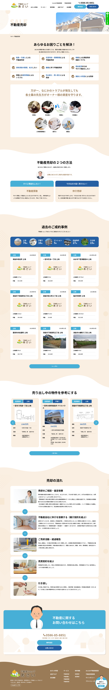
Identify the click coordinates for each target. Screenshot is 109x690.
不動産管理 (66, 673)
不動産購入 (66, 671)
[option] (25, 422)
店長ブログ (61, 7)
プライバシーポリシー (92, 676)
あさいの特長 (34, 7)
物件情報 (52, 7)
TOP (11, 36)
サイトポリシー (90, 672)
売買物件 (77, 668)
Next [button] (99, 422)
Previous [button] (10, 422)
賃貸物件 (77, 671)
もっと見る (54, 366)
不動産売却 (66, 668)
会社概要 (68, 7)
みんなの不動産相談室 (57, 3)
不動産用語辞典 (67, 3)
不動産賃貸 (66, 676)
